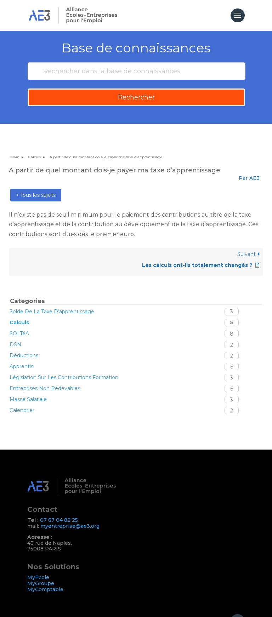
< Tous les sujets (36, 195)
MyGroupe (40, 583)
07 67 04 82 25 (59, 520)
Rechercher (136, 97)
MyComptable (45, 589)
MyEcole (38, 577)
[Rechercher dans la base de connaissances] (136, 71)
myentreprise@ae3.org (70, 526)
